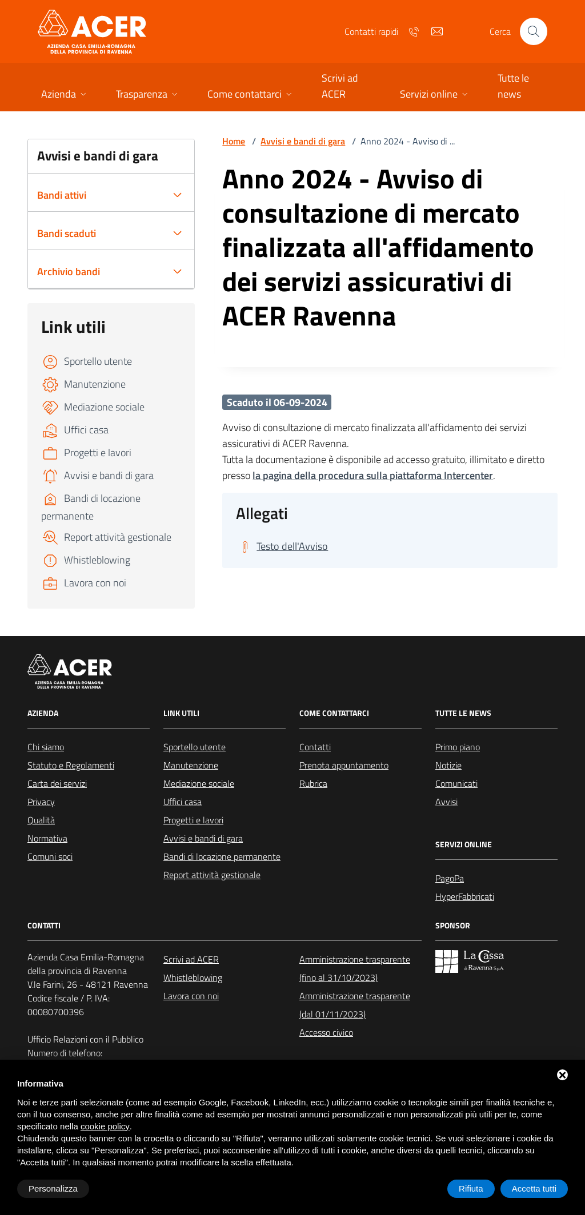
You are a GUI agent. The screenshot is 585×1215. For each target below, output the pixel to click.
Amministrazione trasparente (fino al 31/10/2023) (354, 968)
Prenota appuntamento (343, 765)
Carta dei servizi (57, 783)
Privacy (41, 801)
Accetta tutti (534, 1188)
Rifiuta (471, 1188)
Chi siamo (45, 747)
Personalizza (53, 1188)
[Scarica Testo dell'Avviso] (282, 546)
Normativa (47, 838)
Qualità (41, 820)
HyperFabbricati (464, 896)
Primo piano (457, 747)
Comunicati (456, 783)
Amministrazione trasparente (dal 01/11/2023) (354, 1005)
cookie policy (105, 1126)
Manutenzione (190, 765)
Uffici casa (182, 801)
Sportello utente (194, 747)
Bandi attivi (61, 195)
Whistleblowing (192, 977)
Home (233, 141)
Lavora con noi (191, 996)
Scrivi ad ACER (191, 959)
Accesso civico (326, 1032)
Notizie (448, 765)
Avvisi (446, 801)
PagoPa (449, 878)
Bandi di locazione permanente (222, 856)
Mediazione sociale (198, 783)
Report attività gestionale (212, 875)
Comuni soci (50, 856)
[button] (64, 95)
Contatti (315, 747)
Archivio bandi (68, 271)
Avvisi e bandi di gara (303, 141)
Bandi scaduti (66, 233)
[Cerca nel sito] (533, 31)
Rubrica (313, 783)
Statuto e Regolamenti (70, 765)
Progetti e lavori (193, 820)
